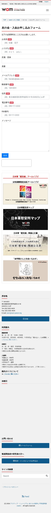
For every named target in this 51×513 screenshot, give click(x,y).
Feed (25, 496)
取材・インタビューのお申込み (25, 461)
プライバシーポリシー (10, 487)
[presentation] (16, 163)
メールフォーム (25, 445)
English (46, 1)
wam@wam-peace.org (14, 313)
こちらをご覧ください (11, 374)
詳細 (25, 319)
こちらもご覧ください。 (10, 339)
